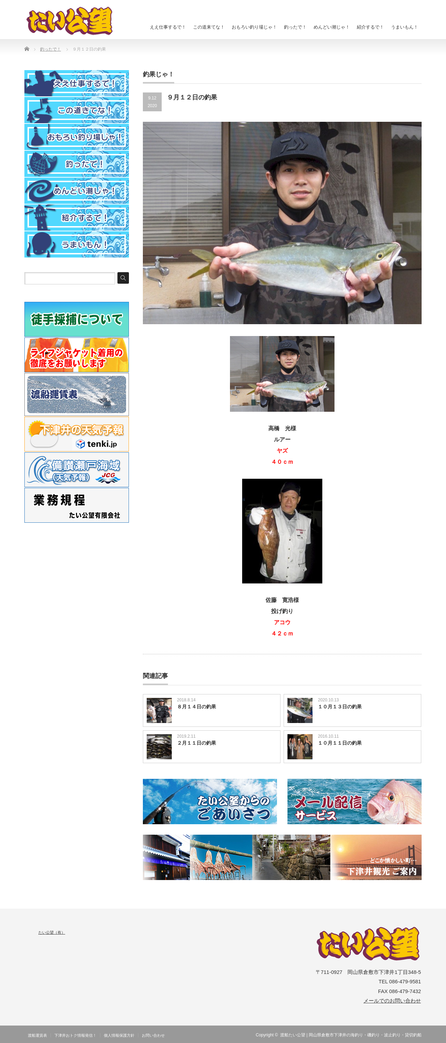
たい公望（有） (51, 932)
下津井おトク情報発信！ (75, 1035)
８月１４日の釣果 (196, 706)
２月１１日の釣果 (196, 743)
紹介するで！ (370, 27)
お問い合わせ (153, 1035)
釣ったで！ (295, 27)
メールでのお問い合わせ (392, 1001)
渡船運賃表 (37, 1035)
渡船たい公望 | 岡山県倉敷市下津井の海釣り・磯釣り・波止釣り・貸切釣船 (351, 1035)
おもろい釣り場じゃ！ (254, 27)
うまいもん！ (404, 27)
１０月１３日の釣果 (340, 706)
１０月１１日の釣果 (340, 743)
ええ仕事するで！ (168, 27)
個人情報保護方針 (119, 1035)
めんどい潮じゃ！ (332, 27)
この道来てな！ (209, 27)
